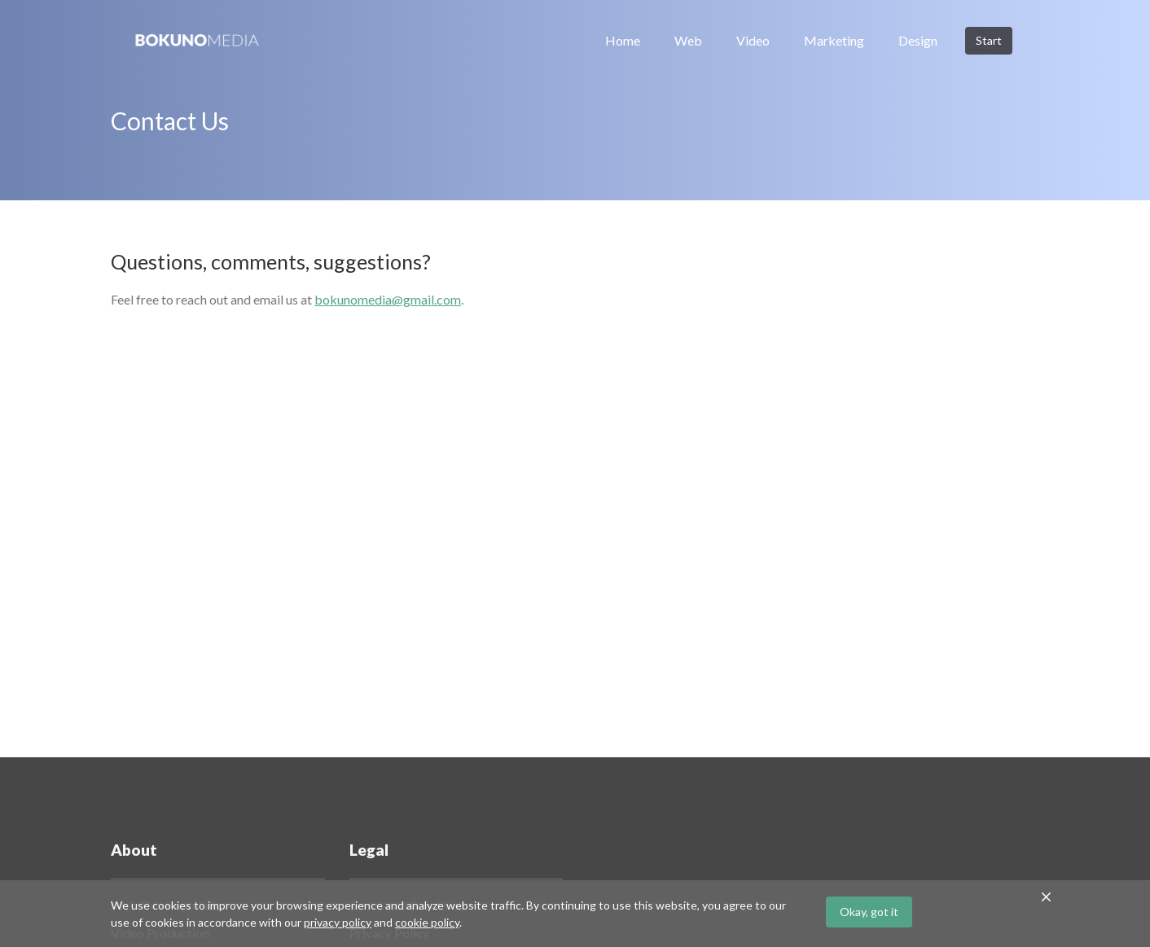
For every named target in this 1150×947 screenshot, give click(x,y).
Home (622, 40)
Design (917, 40)
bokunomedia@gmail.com (387, 299)
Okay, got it (869, 912)
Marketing (834, 40)
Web (688, 40)
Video (753, 40)
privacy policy (337, 922)
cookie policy (427, 922)
